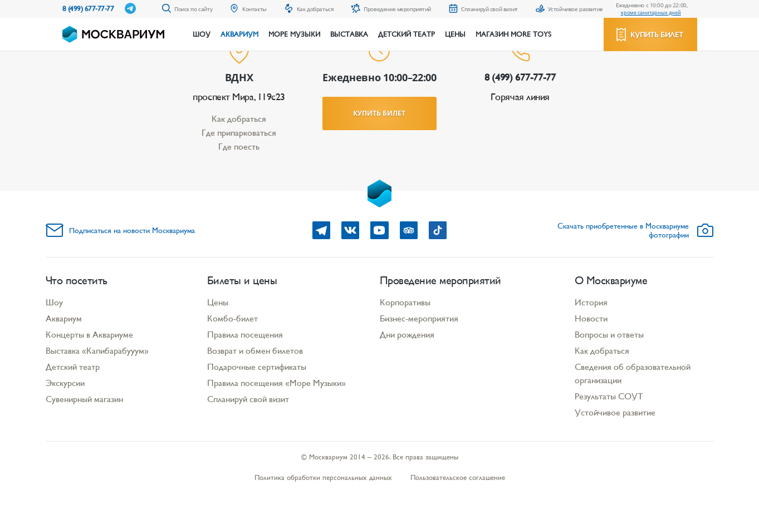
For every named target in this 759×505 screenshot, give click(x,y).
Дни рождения (407, 334)
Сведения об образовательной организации (633, 373)
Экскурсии (65, 383)
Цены (455, 34)
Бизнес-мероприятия (419, 318)
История (591, 302)
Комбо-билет (232, 318)
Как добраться (239, 118)
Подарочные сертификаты (256, 367)
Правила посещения (245, 334)
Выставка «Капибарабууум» (97, 350)
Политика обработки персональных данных (323, 477)
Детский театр (406, 34)
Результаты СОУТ (609, 396)
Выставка (349, 34)
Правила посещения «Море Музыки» (276, 383)
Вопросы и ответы (609, 334)
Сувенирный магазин (84, 399)
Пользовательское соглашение (457, 477)
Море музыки (294, 34)
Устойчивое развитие (615, 412)
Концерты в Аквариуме (89, 334)
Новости (591, 318)
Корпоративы (405, 302)
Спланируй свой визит (248, 399)
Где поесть (238, 146)
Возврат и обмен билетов (255, 350)
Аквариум (239, 34)
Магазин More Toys (513, 34)
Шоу (201, 34)
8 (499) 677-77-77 (88, 8)
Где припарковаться (239, 132)
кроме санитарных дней (651, 12)
